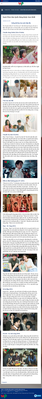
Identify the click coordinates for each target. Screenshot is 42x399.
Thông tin (7, 9)
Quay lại (4, 382)
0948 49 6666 (4, 391)
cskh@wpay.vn (5, 1)
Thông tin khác (15, 9)
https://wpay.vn (21, 391)
